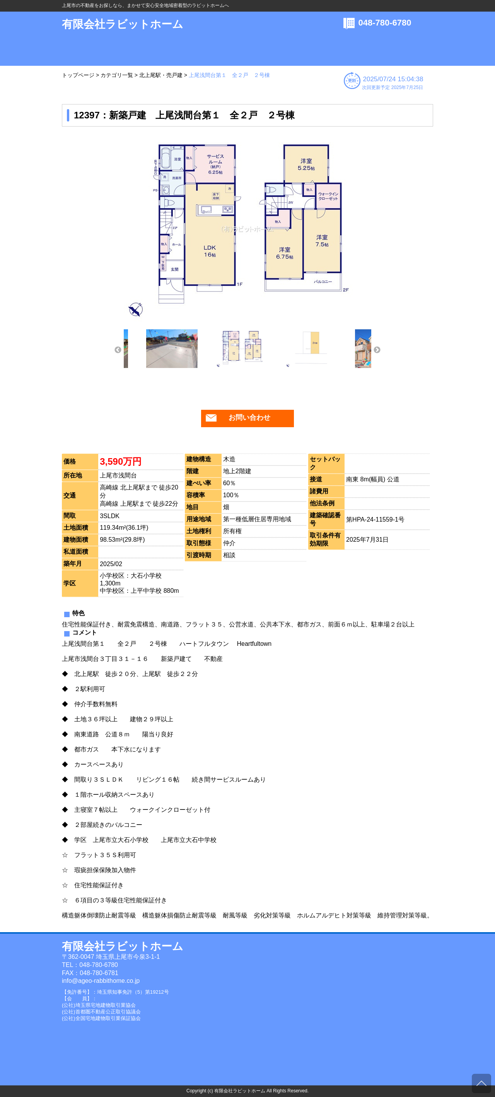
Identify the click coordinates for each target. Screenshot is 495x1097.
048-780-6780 (384, 22)
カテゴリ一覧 (117, 75)
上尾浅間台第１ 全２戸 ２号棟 (229, 75)
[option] (247, 229)
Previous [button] (118, 350)
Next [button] (377, 350)
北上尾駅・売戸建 (161, 75)
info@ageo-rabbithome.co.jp (101, 980)
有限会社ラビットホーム (122, 24)
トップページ (78, 75)
